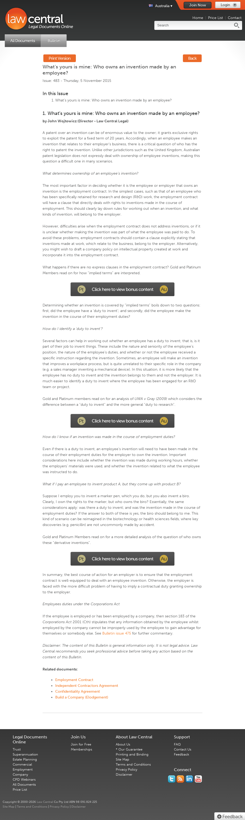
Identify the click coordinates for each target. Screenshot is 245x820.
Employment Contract (74, 680)
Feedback (181, 754)
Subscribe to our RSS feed (180, 779)
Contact (235, 18)
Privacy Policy (126, 769)
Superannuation (25, 754)
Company (20, 774)
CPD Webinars (24, 779)
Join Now (197, 5)
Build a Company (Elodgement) (81, 697)
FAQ (177, 744)
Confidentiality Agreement (77, 691)
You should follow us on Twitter (171, 779)
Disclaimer (124, 774)
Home (197, 18)
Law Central (45, 802)
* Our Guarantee (129, 749)
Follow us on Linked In (189, 779)
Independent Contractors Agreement (86, 685)
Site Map (122, 759)
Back (192, 58)
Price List (215, 18)
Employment (23, 769)
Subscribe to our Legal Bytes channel (198, 779)
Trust (17, 749)
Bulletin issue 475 (116, 633)
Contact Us (182, 749)
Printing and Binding (132, 754)
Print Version (60, 58)
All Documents (24, 784)
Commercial (22, 764)
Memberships (81, 749)
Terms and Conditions (133, 764)
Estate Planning (25, 759)
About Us (123, 744)
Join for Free (81, 744)
